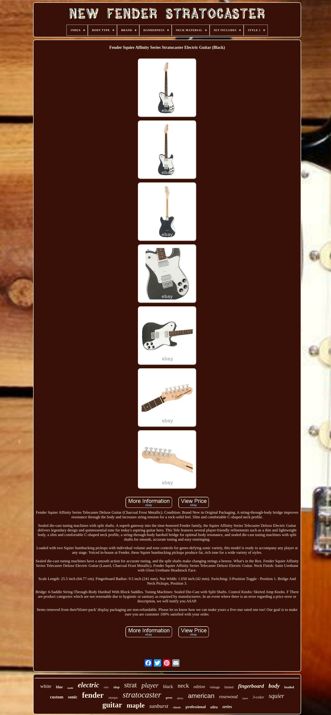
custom (56, 696)
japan (245, 698)
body (274, 686)
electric (88, 685)
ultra (214, 707)
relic (106, 687)
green (169, 697)
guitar (112, 705)
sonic (72, 696)
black (168, 686)
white (45, 686)
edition (199, 686)
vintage (215, 687)
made (70, 687)
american (201, 695)
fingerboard (251, 686)
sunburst (158, 706)
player (149, 685)
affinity (180, 698)
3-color (258, 697)
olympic (113, 697)
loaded (289, 687)
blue (59, 687)
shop (116, 687)
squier (276, 695)
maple (136, 705)
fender (93, 695)
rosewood (228, 696)
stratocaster (142, 694)
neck (183, 685)
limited (229, 687)
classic (177, 707)
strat (130, 685)
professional (196, 707)
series (227, 706)
